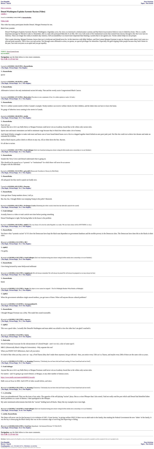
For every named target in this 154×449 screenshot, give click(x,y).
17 (1, 361)
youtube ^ (4, 14)
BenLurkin (27, 97)
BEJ (26, 242)
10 (1, 242)
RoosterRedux (28, 66)
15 (1, 319)
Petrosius (27, 186)
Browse (3, 3)
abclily (26, 116)
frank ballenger (29, 150)
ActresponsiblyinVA (31, 304)
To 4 (20, 428)
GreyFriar (28, 426)
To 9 (20, 259)
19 (1, 409)
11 (1, 257)
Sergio (27, 288)
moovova (27, 319)
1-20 (5, 59)
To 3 (20, 363)
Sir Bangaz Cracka (30, 205)
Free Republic (5, 1)
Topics (143, 3)
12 (1, 273)
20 (1, 426)
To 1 (20, 83)
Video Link (5, 21)
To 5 (20, 226)
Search (9, 3)
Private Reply (13, 68)
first (2, 59)
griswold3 (27, 171)
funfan (27, 335)
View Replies (23, 68)
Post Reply (5, 68)
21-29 (10, 59)
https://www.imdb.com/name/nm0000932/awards (18, 377)
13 (1, 288)
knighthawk (28, 273)
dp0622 (26, 225)
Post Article (149, 3)
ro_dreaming (29, 361)
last (17, 59)
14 (1, 304)
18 (1, 388)
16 (1, 335)
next (13, 59)
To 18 (20, 410)
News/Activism (148, 1)
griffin (26, 81)
